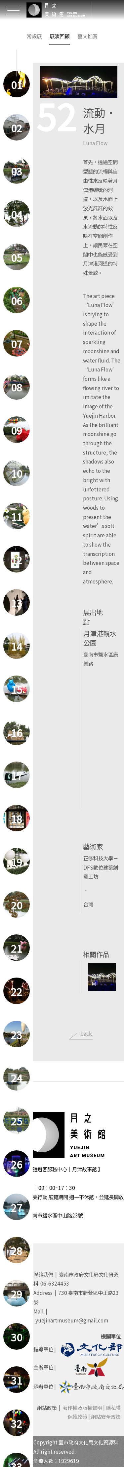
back (86, 1033)
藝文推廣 (87, 36)
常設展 (34, 36)
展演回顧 (59, 36)
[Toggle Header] (13, 10)
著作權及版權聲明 (82, 1407)
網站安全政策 (106, 1416)
